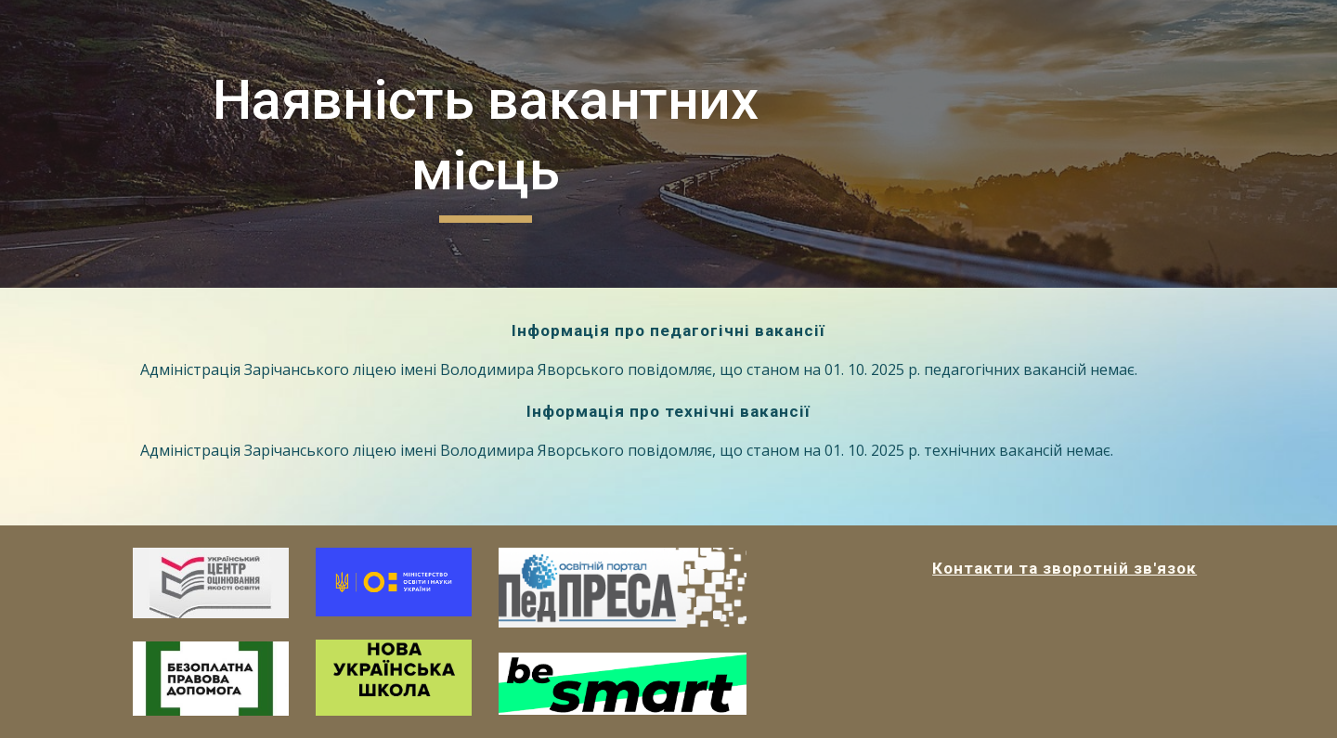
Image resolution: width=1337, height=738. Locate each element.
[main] (485, 143)
